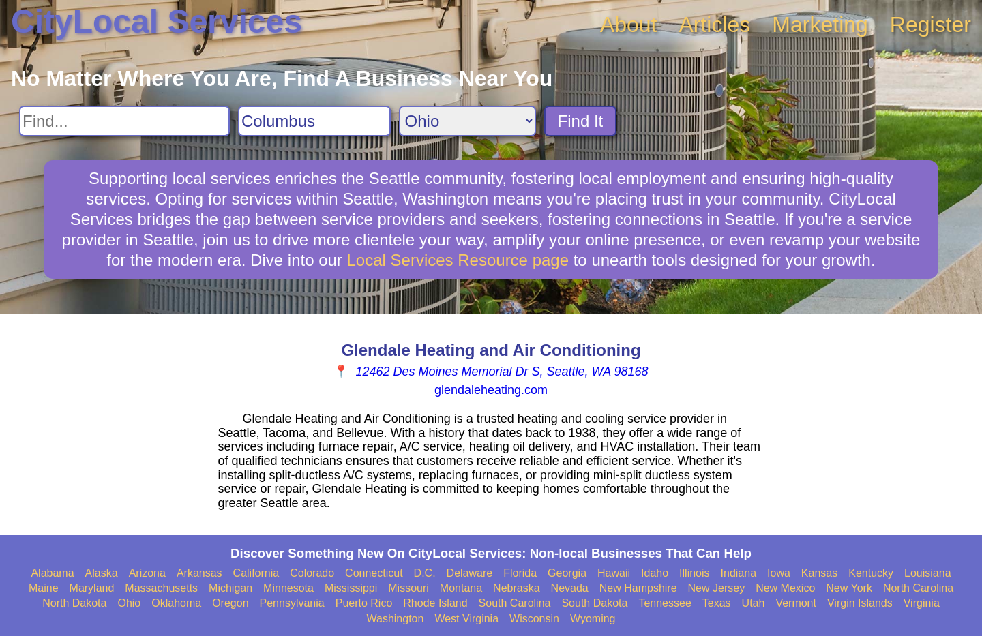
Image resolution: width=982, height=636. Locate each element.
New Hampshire (638, 588)
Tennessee (664, 603)
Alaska (101, 573)
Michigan (230, 588)
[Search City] (314, 121)
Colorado (312, 573)
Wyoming (593, 618)
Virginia (922, 603)
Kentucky (870, 573)
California (256, 573)
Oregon (230, 603)
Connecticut (374, 573)
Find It (581, 121)
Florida (520, 573)
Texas (716, 603)
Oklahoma (176, 603)
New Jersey (716, 588)
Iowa (778, 573)
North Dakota (74, 603)
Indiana (739, 573)
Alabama (52, 573)
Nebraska (516, 588)
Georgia (567, 573)
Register (930, 24)
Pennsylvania (292, 603)
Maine (44, 588)
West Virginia (466, 618)
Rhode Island (435, 603)
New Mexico (785, 588)
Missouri (408, 588)
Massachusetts (161, 588)
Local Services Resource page (458, 260)
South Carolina (515, 603)
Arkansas (199, 573)
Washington (394, 618)
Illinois (694, 573)
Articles (714, 24)
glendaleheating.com (491, 390)
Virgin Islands (860, 603)
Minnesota (288, 588)
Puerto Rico (364, 603)
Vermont (795, 603)
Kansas (819, 573)
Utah (753, 603)
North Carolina (918, 588)
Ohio (128, 603)
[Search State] (467, 121)
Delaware (470, 573)
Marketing (820, 24)
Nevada (570, 588)
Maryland (92, 588)
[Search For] (124, 121)
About (628, 24)
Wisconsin (534, 618)
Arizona (147, 573)
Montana (461, 588)
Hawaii (613, 573)
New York (849, 588)
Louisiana (927, 573)
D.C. (425, 573)
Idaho (654, 573)
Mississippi (351, 588)
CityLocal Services (156, 21)
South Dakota (594, 603)
